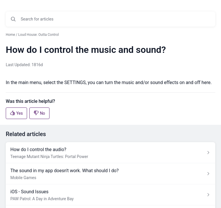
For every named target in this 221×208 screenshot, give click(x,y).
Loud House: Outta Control (38, 35)
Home (10, 35)
